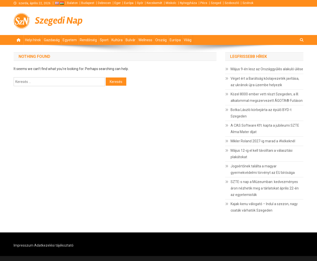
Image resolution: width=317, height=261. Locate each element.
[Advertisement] (244, 20)
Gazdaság (52, 40)
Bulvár (130, 40)
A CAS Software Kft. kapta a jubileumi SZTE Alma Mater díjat (265, 128)
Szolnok (247, 3)
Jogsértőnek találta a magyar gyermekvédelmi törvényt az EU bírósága (263, 169)
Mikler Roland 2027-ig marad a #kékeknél (263, 141)
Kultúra (117, 40)
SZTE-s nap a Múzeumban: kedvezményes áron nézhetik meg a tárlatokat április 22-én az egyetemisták (265, 188)
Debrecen (104, 3)
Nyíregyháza (188, 3)
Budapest (87, 3)
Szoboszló (232, 3)
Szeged (216, 3)
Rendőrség (88, 40)
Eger (117, 3)
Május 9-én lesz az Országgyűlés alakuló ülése (267, 69)
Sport (104, 40)
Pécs (203, 3)
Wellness (145, 40)
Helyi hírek (33, 40)
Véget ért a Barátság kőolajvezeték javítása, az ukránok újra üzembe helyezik (265, 81)
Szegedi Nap (59, 20)
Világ (187, 40)
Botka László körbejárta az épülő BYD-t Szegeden (261, 113)
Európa (128, 3)
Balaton (72, 3)
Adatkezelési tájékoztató (54, 245)
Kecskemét (154, 3)
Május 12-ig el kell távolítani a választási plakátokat (261, 154)
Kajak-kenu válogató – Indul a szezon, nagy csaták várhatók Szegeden (264, 207)
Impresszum (23, 245)
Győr (140, 3)
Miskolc (171, 3)
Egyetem (70, 40)
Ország (161, 40)
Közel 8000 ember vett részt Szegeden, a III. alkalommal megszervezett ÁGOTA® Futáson (267, 97)
